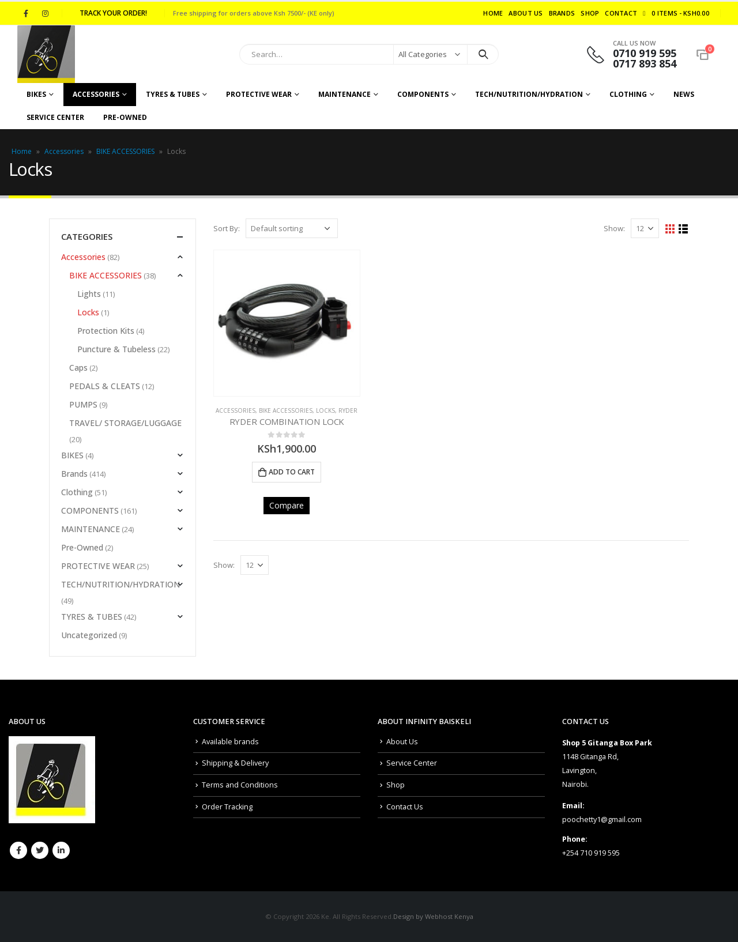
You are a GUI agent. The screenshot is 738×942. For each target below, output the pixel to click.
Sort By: (226, 228)
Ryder (347, 410)
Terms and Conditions (240, 785)
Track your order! (113, 13)
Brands (562, 13)
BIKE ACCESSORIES (125, 151)
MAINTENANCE (344, 94)
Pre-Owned (125, 117)
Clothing (77, 492)
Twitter (39, 850)
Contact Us (404, 807)
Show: (614, 228)
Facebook (18, 850)
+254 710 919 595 (591, 853)
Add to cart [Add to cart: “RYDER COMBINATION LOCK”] (292, 472)
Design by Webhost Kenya (433, 916)
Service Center (55, 117)
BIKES (36, 94)
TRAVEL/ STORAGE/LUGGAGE (125, 422)
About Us (526, 13)
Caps (78, 367)
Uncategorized (89, 635)
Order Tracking (227, 807)
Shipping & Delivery (235, 763)
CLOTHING (628, 94)
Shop (590, 13)
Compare (286, 505)
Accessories (96, 94)
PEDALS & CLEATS (104, 385)
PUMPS (83, 404)
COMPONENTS (423, 94)
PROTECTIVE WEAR (259, 94)
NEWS (683, 94)
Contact (621, 13)
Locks (325, 410)
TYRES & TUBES (172, 94)
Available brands (230, 742)
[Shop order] (292, 228)
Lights (89, 293)
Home (493, 13)
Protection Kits (105, 330)
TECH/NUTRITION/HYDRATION (529, 94)
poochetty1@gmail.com (602, 819)
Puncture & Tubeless (116, 349)
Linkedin (61, 850)
